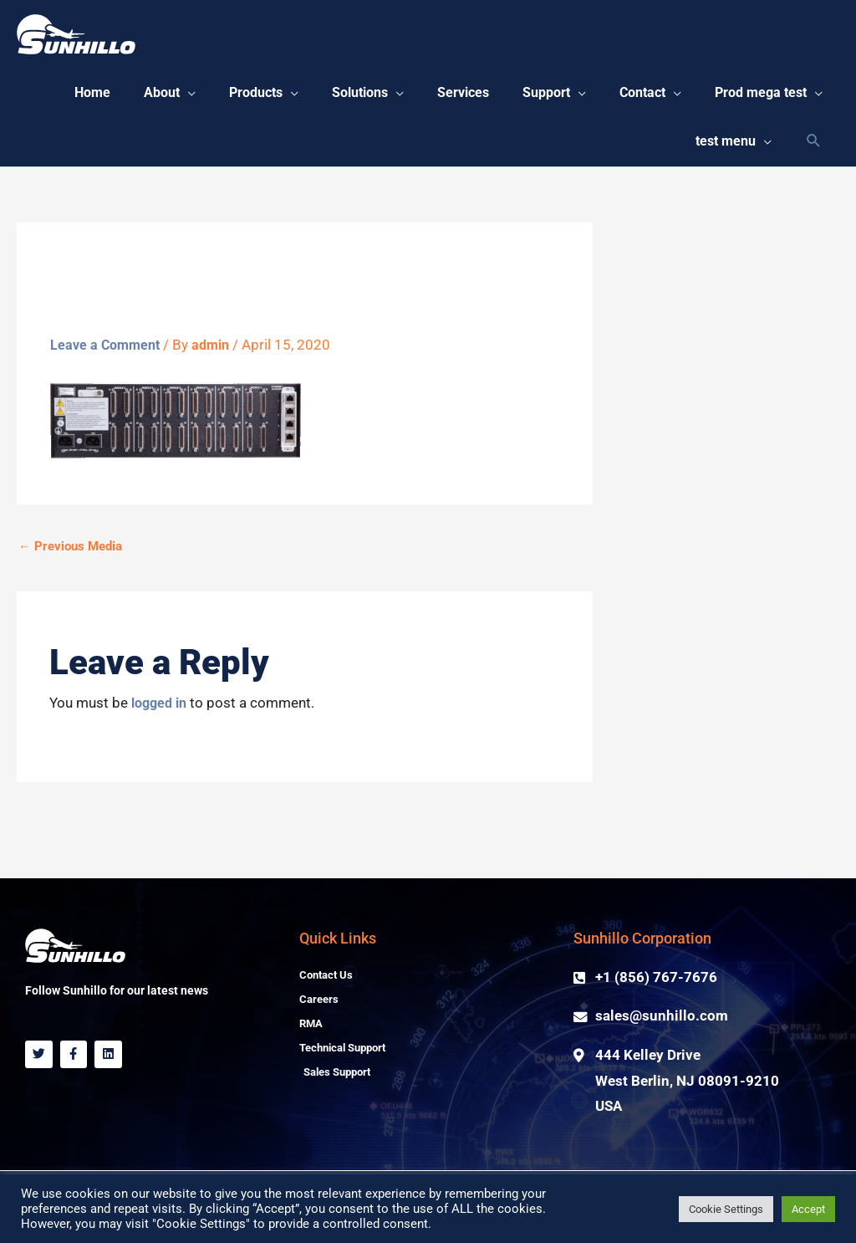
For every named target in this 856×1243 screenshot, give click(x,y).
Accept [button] (808, 1209)
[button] (284, 96)
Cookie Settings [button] (726, 1209)
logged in (161, 716)
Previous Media (70, 558)
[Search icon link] (814, 151)
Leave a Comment (108, 358)
